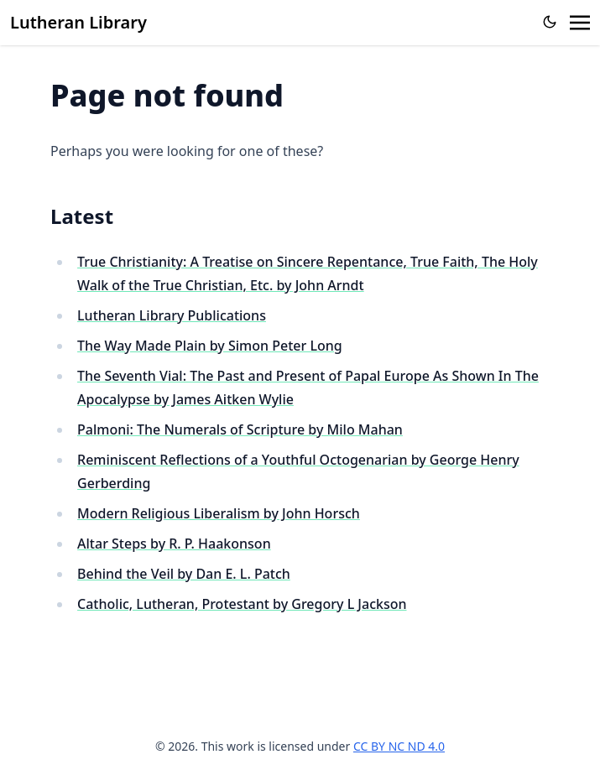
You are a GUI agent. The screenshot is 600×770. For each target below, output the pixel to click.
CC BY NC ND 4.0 (399, 746)
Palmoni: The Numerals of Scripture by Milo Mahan (240, 429)
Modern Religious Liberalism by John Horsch (218, 513)
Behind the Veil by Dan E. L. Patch (183, 573)
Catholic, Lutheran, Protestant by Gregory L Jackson (241, 604)
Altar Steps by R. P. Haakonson (174, 543)
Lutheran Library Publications (171, 315)
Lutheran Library (78, 22)
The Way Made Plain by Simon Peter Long (209, 345)
